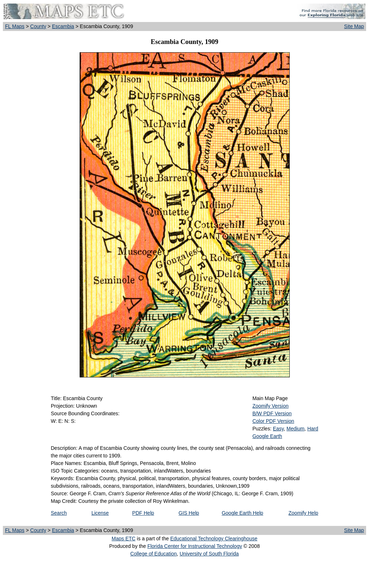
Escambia (63, 26)
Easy (278, 428)
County (38, 26)
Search (59, 513)
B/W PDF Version (272, 413)
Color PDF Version (273, 421)
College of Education (153, 554)
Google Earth (267, 436)
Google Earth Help (242, 513)
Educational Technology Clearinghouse (213, 538)
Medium (295, 428)
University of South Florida (209, 554)
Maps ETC (123, 538)
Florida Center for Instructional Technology (194, 546)
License (100, 513)
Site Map (354, 26)
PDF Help (143, 513)
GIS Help (189, 513)
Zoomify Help (303, 513)
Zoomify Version (270, 406)
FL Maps (15, 26)
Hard (312, 428)
